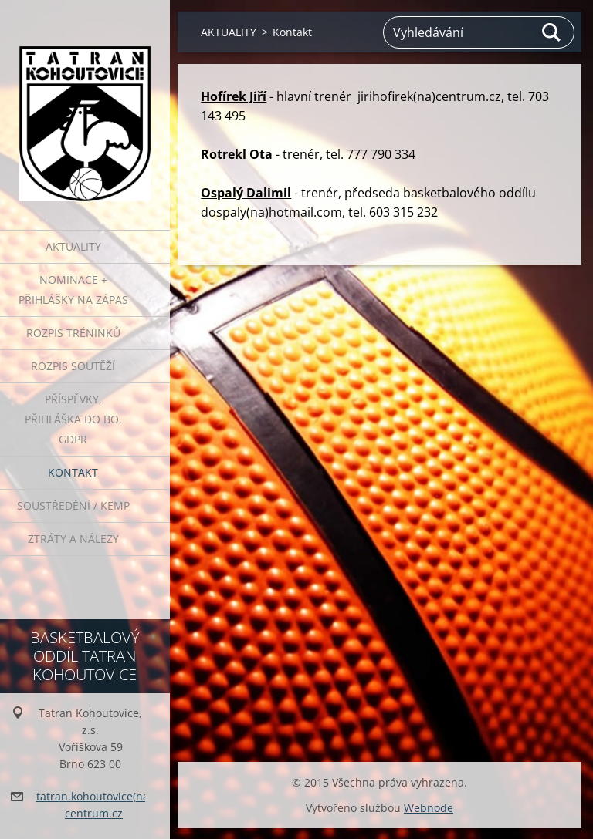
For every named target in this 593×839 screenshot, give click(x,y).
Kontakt (73, 472)
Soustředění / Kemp (73, 505)
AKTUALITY (73, 246)
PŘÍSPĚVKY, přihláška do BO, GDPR (73, 419)
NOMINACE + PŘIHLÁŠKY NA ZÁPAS (73, 289)
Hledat (552, 32)
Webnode (428, 807)
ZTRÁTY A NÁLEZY (73, 538)
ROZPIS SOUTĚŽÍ (73, 366)
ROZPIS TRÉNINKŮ (73, 332)
